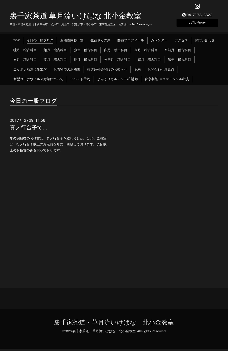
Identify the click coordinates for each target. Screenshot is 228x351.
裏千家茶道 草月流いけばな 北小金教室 (75, 18)
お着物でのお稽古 (67, 71)
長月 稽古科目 (85, 62)
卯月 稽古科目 (115, 52)
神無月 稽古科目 (117, 62)
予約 (137, 71)
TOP (16, 42)
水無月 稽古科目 (177, 52)
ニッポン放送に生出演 (30, 71)
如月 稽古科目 (55, 52)
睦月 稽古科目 (25, 52)
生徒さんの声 (100, 42)
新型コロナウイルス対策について (38, 81)
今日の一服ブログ (40, 42)
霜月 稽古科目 (149, 62)
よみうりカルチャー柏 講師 (117, 81)
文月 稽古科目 (25, 62)
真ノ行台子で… (28, 130)
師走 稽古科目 (179, 62)
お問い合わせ (197, 24)
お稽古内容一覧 (72, 42)
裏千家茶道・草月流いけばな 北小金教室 (114, 324)
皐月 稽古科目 (146, 52)
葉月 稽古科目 (55, 62)
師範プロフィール (130, 42)
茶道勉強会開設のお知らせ (107, 71)
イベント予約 (80, 81)
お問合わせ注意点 (161, 71)
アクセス (181, 42)
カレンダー (159, 42)
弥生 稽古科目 (85, 52)
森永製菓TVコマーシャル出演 (167, 81)
